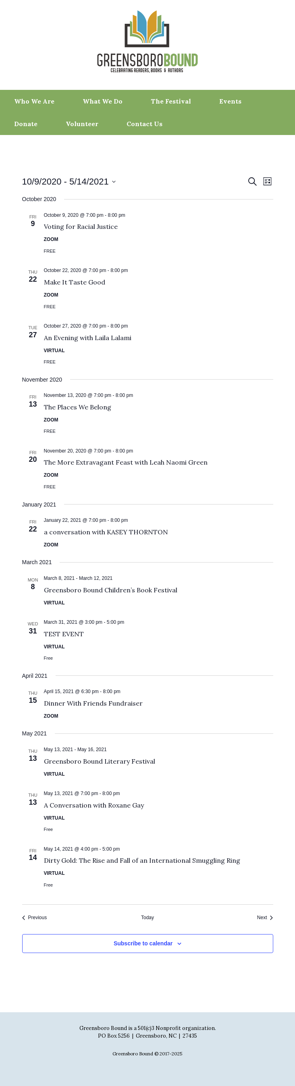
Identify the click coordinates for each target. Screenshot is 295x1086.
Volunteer (82, 124)
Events (230, 101)
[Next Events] (265, 917)
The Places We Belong (77, 407)
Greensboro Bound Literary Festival (99, 761)
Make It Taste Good (74, 282)
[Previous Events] (34, 917)
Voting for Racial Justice (81, 226)
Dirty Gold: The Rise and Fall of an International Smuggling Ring (142, 860)
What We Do (103, 101)
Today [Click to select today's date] (147, 917)
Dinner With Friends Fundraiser (93, 703)
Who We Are (34, 101)
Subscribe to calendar (143, 943)
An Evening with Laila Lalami (87, 338)
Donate (25, 124)
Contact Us (144, 124)
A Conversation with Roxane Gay (94, 805)
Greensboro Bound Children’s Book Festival (110, 590)
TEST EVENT (64, 634)
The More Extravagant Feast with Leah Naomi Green (126, 462)
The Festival (171, 101)
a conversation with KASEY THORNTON (106, 532)
